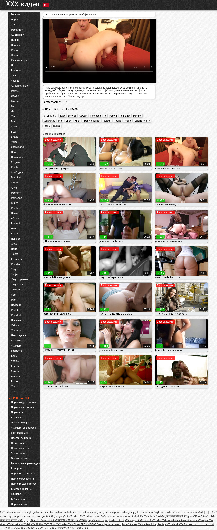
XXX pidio (83, 528)
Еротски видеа (19, 432)
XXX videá (13, 524)
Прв (13, 152)
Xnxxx (14, 386)
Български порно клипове (21, 491)
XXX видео (131, 520)
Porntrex (16, 208)
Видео (14, 203)
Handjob (16, 238)
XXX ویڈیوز (24, 520)
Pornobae (16, 197)
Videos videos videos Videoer (179, 520)
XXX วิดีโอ (50, 524)
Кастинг (16, 233)
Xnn (13, 391)
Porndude (16, 315)
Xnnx (14, 243)
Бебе (14, 355)
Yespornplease (19, 279)
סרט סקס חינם (200, 524)
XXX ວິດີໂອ (32, 528)
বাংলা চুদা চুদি (204, 512)
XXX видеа (23, 4)
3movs (15, 182)
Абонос (15, 218)
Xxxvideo (16, 289)
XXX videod (172, 524)
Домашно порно (21, 422)
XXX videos (6, 512)
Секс (14, 126)
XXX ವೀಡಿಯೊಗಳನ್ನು (155, 516)
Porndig (15, 264)
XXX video (144, 520)
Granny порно (19, 458)
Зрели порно (18, 453)
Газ (13, 121)
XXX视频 (82, 520)
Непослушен (18, 335)
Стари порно (18, 443)
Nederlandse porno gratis (34, 516)
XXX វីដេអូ (71, 520)
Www (14, 228)
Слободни (17, 172)
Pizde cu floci (116, 520)
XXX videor (73, 516)
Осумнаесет (18, 157)
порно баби (100, 516)
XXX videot (86, 516)
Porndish (16, 192)
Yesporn (15, 269)
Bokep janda (157, 524)
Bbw (13, 131)
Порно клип (18, 412)
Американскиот (20, 85)
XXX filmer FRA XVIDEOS (82, 524)
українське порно (97, 520)
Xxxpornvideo (18, 284)
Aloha (14, 187)
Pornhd (15, 167)
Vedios (15, 361)
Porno (14, 50)
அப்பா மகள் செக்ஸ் (118, 516)
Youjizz (15, 80)
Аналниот (17, 376)
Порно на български (23, 473)
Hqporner (16, 45)
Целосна (16, 304)
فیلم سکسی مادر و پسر (140, 512)
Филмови (16, 345)
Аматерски (17, 34)
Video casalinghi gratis (26, 512)
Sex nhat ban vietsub (51, 512)
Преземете (17, 320)
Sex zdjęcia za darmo (109, 524)
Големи (15, 14)
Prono (14, 381)
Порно (15, 19)
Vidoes (15, 325)
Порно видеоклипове (24, 402)
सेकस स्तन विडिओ (9, 520)
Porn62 (15, 90)
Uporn (14, 55)
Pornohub (16, 70)
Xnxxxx (15, 366)
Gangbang (95, 115)
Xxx (13, 116)
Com (13, 294)
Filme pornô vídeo (117, 512)
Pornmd (15, 223)
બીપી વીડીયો (137, 516)
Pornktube (17, 29)
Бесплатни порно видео (25, 463)
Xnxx (14, 24)
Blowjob (15, 101)
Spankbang (17, 146)
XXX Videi (25, 524)
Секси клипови (20, 448)
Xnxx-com (16, 330)
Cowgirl (15, 96)
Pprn (13, 299)
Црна (14, 248)
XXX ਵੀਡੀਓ (59, 520)
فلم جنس (102, 512)
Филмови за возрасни (24, 427)
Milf (13, 106)
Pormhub (16, 177)
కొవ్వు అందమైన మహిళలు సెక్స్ (199, 516)
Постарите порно (21, 437)
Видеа (14, 136)
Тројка (15, 274)
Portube (15, 310)
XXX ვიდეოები (58, 516)
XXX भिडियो (57, 528)
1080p (14, 253)
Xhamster (16, 259)
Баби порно (18, 499)
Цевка (14, 213)
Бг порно (16, 468)
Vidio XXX (20, 528)
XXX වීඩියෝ (71, 528)
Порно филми (19, 504)
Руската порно (19, 60)
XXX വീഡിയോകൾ (41, 520)
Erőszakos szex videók (184, 512)
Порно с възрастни (22, 407)
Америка (16, 340)
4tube (14, 141)
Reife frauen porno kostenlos (80, 512)
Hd (12, 65)
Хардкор (16, 162)
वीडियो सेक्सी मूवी (174, 516)
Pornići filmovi (130, 524)
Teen (13, 75)
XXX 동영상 (37, 524)
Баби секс (17, 417)
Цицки (15, 39)
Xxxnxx (15, 371)
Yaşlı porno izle (162, 512)
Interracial (16, 350)
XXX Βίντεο (185, 524)
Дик (13, 111)
